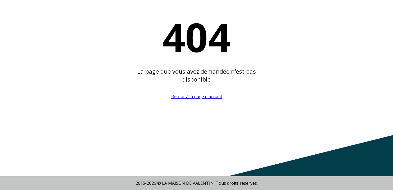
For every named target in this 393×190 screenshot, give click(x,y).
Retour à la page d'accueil (196, 96)
